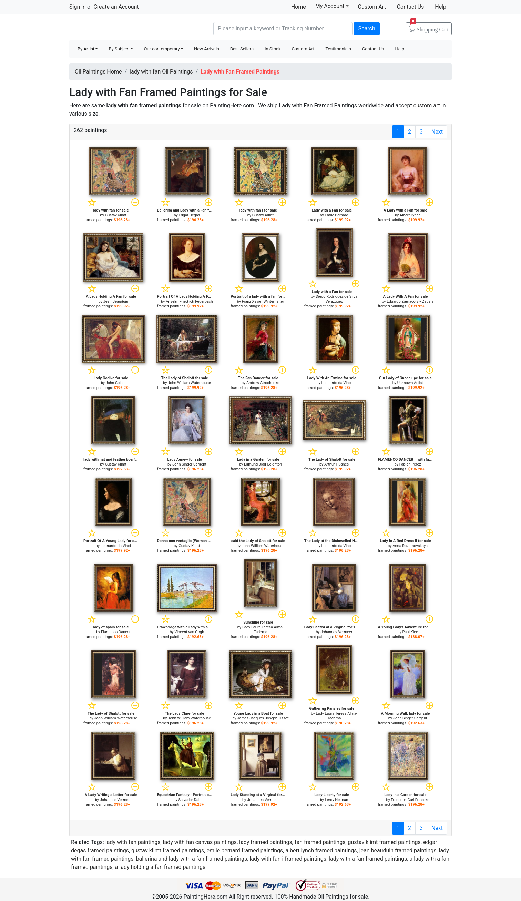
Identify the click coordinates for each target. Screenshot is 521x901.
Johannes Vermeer (337, 632)
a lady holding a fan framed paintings (160, 867)
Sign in (77, 6)
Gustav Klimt (115, 215)
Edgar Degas (189, 215)
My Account (332, 6)
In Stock (273, 48)
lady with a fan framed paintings (368, 858)
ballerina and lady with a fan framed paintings (191, 858)
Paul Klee (410, 632)
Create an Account (116, 6)
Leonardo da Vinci (336, 383)
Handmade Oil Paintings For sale (121, 28)
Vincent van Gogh (189, 632)
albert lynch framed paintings (321, 850)
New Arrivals (206, 48)
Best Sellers (242, 48)
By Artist (86, 48)
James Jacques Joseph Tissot (262, 718)
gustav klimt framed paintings (384, 842)
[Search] (283, 28)
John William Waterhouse (189, 383)
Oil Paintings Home (98, 71)
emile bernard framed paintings (244, 850)
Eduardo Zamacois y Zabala (410, 301)
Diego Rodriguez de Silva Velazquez (336, 299)
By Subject (119, 48)
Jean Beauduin (115, 301)
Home (298, 6)
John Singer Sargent (189, 464)
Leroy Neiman (336, 799)
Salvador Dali (189, 799)
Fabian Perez (410, 464)
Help (440, 6)
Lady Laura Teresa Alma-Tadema (263, 629)
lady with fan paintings (133, 842)
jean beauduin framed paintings (398, 850)
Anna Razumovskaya (410, 545)
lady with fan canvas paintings (200, 842)
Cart (429, 27)
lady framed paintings (265, 842)
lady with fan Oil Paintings (161, 71)
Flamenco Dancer (116, 632)
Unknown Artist (410, 383)
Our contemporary (162, 48)
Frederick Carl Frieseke (410, 799)
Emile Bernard (336, 215)
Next (437, 131)
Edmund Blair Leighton (263, 464)
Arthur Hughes (336, 464)
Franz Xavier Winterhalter (263, 301)
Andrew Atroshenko (262, 383)
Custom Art (372, 6)
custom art (426, 105)
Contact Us (410, 6)
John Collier (116, 383)
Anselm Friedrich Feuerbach (189, 301)
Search (366, 28)
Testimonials (338, 48)
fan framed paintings (320, 842)
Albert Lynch (410, 215)
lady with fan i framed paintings (287, 858)
